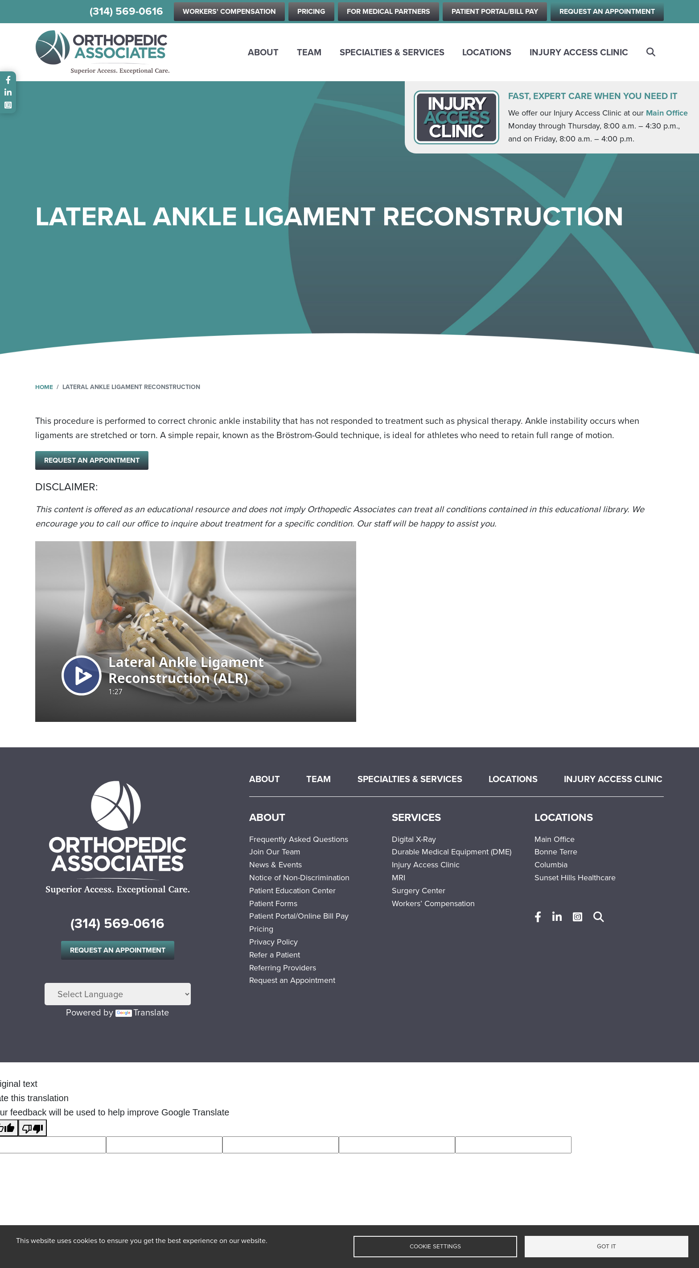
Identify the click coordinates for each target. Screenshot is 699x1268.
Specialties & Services (392, 52)
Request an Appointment (607, 11)
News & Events (275, 866)
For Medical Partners (388, 11)
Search (651, 52)
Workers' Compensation (229, 11)
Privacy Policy (273, 943)
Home (44, 387)
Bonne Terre (556, 853)
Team (309, 52)
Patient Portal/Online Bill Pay (299, 917)
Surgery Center (418, 891)
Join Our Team (274, 853)
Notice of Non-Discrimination (299, 879)
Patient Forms (273, 904)
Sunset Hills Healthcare (575, 879)
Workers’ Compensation (433, 904)
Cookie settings (435, 1246)
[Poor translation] (32, 1128)
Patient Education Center (292, 891)
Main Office (667, 113)
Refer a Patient (274, 955)
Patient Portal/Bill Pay (495, 11)
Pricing (311, 11)
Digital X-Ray (414, 840)
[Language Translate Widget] (118, 995)
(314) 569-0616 (126, 11)
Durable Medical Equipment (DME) (451, 853)
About (263, 52)
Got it (606, 1246)
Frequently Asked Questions (298, 840)
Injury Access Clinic (579, 52)
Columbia (551, 866)
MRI (398, 879)
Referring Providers (282, 968)
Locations (486, 52)
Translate (142, 1013)
